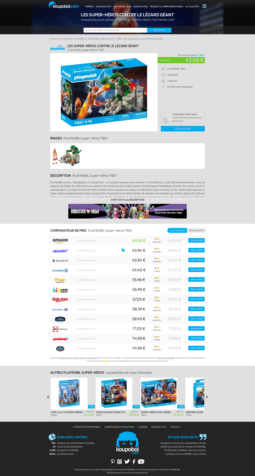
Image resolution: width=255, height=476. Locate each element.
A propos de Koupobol (87, 426)
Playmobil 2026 (122, 6)
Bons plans (141, 6)
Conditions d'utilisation (119, 426)
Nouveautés (103, 6)
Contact (175, 426)
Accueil (53, 38)
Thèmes (89, 6)
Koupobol (66, 5)
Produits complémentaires (166, 6)
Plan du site (158, 426)
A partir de (165, 60)
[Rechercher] (159, 30)
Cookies (143, 426)
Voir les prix (183, 128)
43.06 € (195, 60)
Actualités (192, 6)
